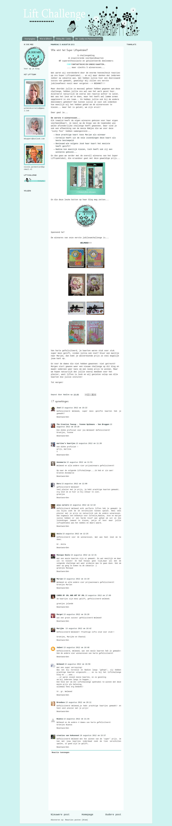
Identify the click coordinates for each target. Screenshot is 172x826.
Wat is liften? (46, 39)
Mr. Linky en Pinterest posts (88, 39)
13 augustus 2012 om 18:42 (78, 629)
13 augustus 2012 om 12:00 (74, 484)
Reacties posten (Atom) (76, 820)
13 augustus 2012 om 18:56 (77, 664)
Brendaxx (61, 702)
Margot (60, 614)
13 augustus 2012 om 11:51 (79, 462)
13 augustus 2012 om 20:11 (78, 702)
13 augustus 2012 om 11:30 (89, 443)
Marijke (61, 629)
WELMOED (84, 243)
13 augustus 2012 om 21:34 (76, 719)
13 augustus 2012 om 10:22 (74, 408)
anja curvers (63, 505)
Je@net (60, 648)
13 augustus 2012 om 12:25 (75, 534)
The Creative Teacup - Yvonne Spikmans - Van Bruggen (83, 424)
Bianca (60, 719)
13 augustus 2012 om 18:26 (76, 614)
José (59, 408)
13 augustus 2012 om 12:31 (84, 555)
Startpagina (29, 39)
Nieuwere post (60, 814)
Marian (60, 579)
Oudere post (113, 814)
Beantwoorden (63, 417)
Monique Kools (63, 555)
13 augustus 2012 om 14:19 (76, 579)
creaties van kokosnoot (68, 735)
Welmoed (60, 664)
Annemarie (61, 462)
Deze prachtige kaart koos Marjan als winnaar (81, 135)
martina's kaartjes (66, 443)
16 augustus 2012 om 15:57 (93, 735)
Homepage (87, 814)
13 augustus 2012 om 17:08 (98, 595)
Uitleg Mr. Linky (63, 39)
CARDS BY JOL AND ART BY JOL (70, 595)
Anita (59, 534)
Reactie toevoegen (60, 752)
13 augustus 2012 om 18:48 (76, 648)
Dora (59, 484)
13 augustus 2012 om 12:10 (83, 505)
